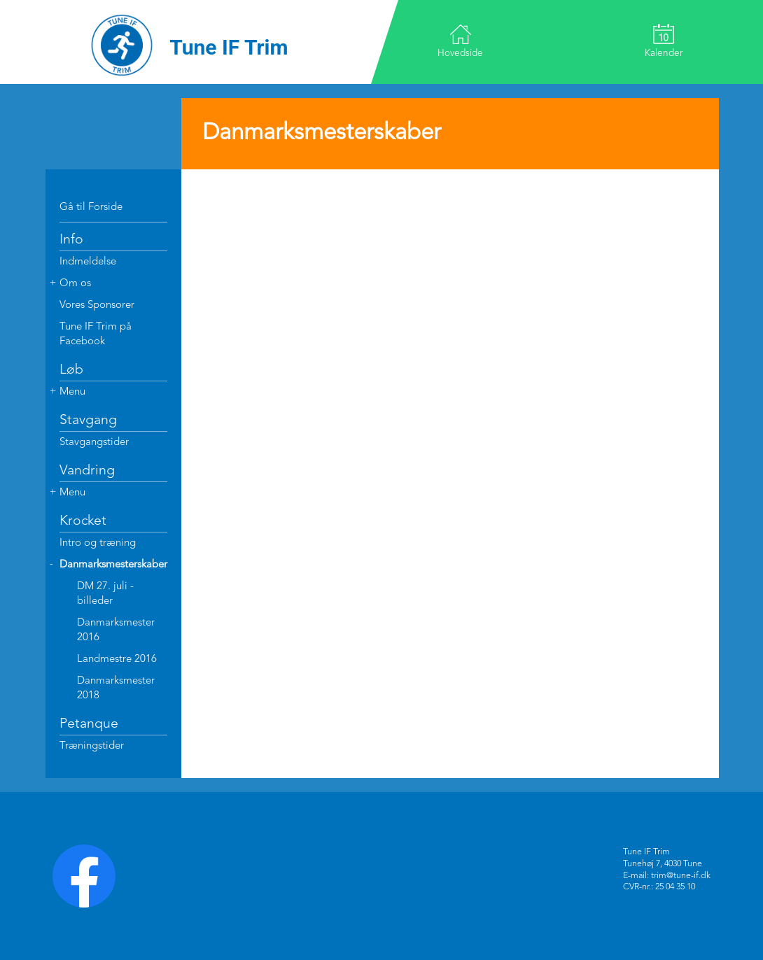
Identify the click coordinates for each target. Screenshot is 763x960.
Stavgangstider (94, 442)
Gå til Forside (90, 207)
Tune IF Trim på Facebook (95, 334)
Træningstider (91, 746)
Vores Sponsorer (96, 305)
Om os (75, 283)
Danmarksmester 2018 (116, 688)
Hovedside (461, 41)
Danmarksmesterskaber (113, 565)
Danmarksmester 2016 (116, 630)
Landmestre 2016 (117, 659)
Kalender (662, 40)
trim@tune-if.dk (680, 876)
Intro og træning (97, 543)
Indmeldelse (87, 262)
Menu (72, 392)
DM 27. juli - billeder (105, 594)
